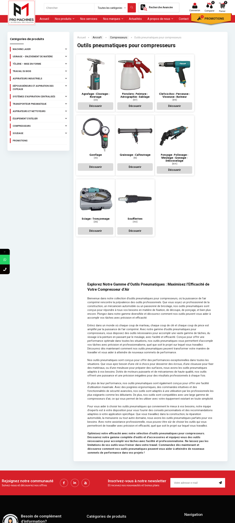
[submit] (221, 419)
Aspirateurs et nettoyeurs (40, 111)
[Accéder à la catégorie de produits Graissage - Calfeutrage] (94, 139)
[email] (193, 419)
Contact (184, 19)
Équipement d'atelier (40, 118)
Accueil (44, 19)
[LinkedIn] (75, 419)
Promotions (214, 18)
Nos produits (63, 19)
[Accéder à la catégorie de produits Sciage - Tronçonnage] (166, 139)
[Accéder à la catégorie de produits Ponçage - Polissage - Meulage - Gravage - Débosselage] (130, 140)
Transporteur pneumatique (40, 104)
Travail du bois (40, 71)
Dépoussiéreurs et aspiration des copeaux (40, 87)
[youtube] (86, 419)
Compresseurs (40, 126)
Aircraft (97, 37)
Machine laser (40, 49)
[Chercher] (132, 7)
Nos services (88, 19)
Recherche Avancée (161, 7)
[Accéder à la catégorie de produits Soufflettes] (202, 139)
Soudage (40, 133)
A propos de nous (158, 19)
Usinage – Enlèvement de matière (40, 56)
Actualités (135, 19)
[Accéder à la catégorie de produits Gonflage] (202, 81)
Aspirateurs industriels (40, 78)
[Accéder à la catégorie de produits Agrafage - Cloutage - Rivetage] (94, 81)
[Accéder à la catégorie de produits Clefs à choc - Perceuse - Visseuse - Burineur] (166, 81)
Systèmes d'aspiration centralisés (40, 96)
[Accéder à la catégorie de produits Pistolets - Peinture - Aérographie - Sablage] (130, 81)
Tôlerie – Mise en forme (40, 64)
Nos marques (111, 19)
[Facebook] (64, 419)
